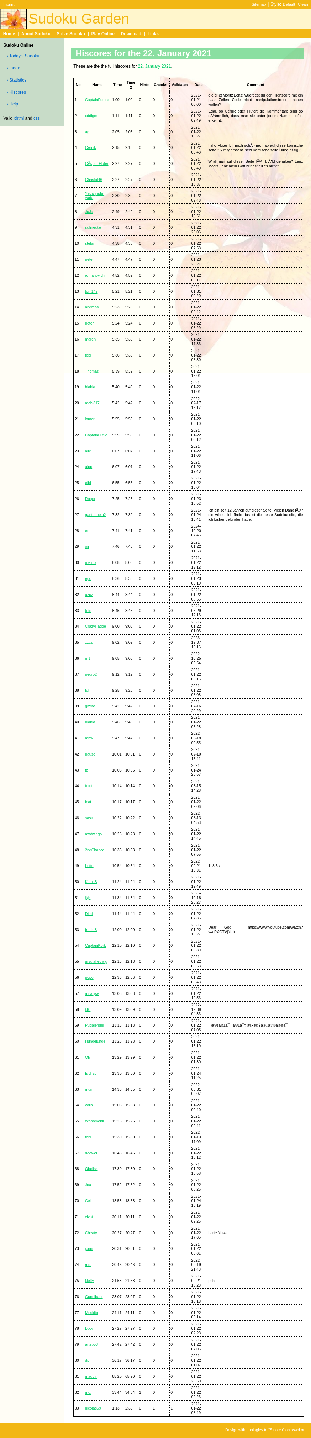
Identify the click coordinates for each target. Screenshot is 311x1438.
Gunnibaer (94, 1296)
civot (89, 1217)
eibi (88, 483)
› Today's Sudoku (23, 55)
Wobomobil (94, 1121)
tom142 (91, 291)
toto (88, 610)
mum (89, 1089)
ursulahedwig (96, 961)
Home (9, 33)
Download (131, 33)
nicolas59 (93, 1408)
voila (89, 1105)
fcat (88, 802)
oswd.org (298, 1430)
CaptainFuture (97, 100)
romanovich (95, 275)
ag (87, 132)
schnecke (93, 227)
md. (88, 1264)
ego (88, 578)
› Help (12, 104)
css (36, 118)
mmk (89, 738)
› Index (13, 68)
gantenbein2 (95, 515)
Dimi (89, 914)
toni (88, 1137)
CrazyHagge (95, 626)
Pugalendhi (94, 1025)
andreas (92, 307)
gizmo (90, 706)
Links (153, 33)
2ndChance (94, 850)
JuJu (89, 211)
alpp (88, 466)
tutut (89, 786)
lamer (90, 419)
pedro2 (91, 674)
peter (89, 259)
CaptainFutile (96, 435)
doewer (91, 1153)
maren (90, 339)
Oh (87, 1057)
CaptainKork (95, 945)
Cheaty (91, 1233)
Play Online (103, 33)
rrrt (87, 658)
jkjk (87, 897)
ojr (87, 546)
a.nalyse (92, 993)
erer (88, 531)
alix (88, 451)
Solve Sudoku (71, 33)
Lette (89, 865)
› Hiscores (16, 92)
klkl (87, 1009)
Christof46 (93, 179)
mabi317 (92, 403)
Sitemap (259, 4)
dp (87, 1360)
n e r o (90, 562)
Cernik (90, 147)
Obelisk (91, 1169)
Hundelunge (95, 1041)
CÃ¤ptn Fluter (96, 163)
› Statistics (16, 80)
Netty (89, 1280)
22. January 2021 (154, 66)
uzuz (89, 594)
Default (289, 4)
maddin (91, 1376)
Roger (90, 499)
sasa (89, 818)
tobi (88, 355)
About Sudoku (36, 33)
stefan (90, 243)
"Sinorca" (276, 1430)
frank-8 (91, 930)
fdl (87, 690)
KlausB (91, 881)
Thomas (92, 371)
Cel (88, 1201)
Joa (88, 1185)
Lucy (89, 1328)
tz (86, 770)
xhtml (19, 118)
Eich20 (90, 1073)
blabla (90, 387)
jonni (89, 1248)
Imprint (8, 4)
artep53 (91, 1344)
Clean (303, 4)
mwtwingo (93, 834)
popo (89, 977)
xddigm (91, 116)
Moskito (91, 1312)
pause (90, 754)
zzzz (89, 642)
